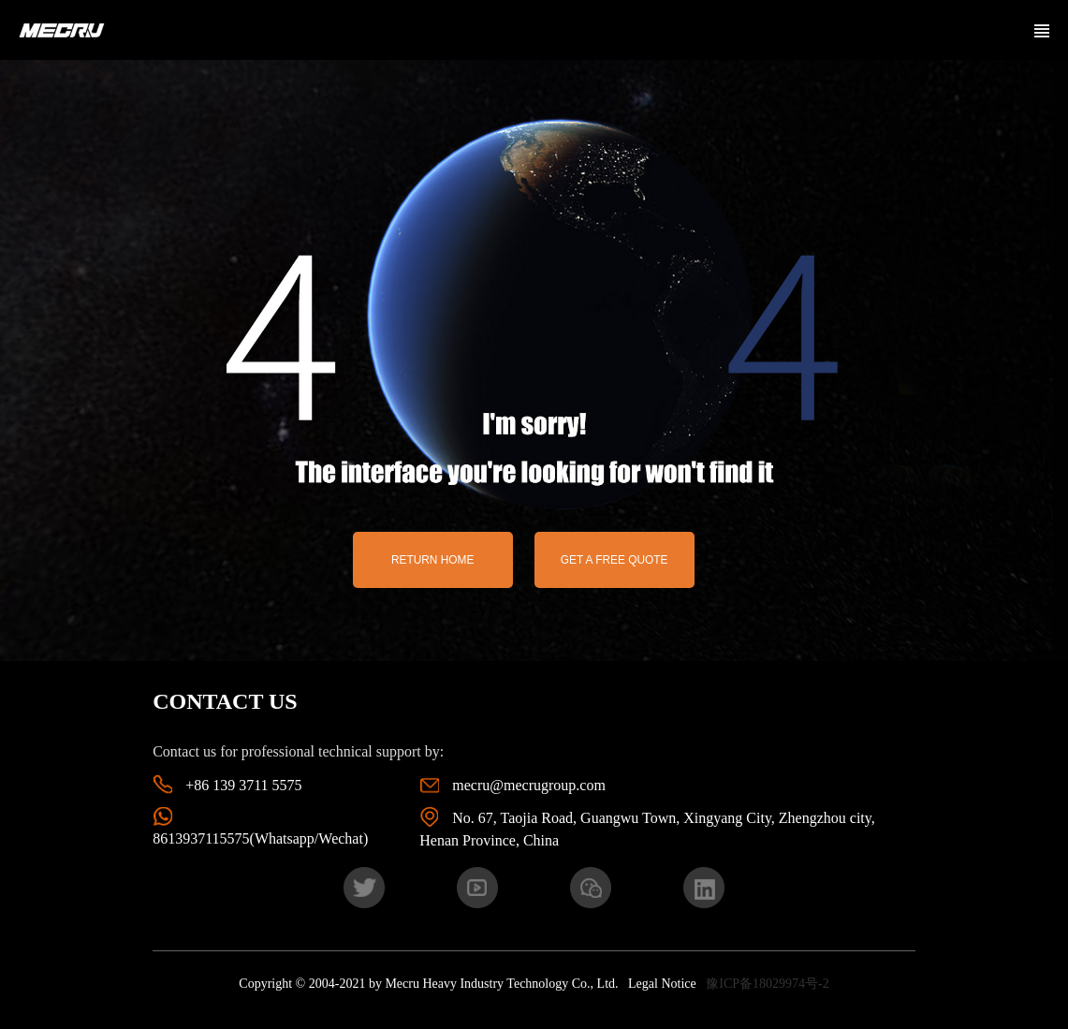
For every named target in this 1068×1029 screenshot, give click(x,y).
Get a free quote (614, 559)
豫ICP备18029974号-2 (767, 984)
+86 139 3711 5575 (243, 785)
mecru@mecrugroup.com (529, 785)
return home (432, 559)
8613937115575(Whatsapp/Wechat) (260, 838)
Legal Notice (662, 984)
